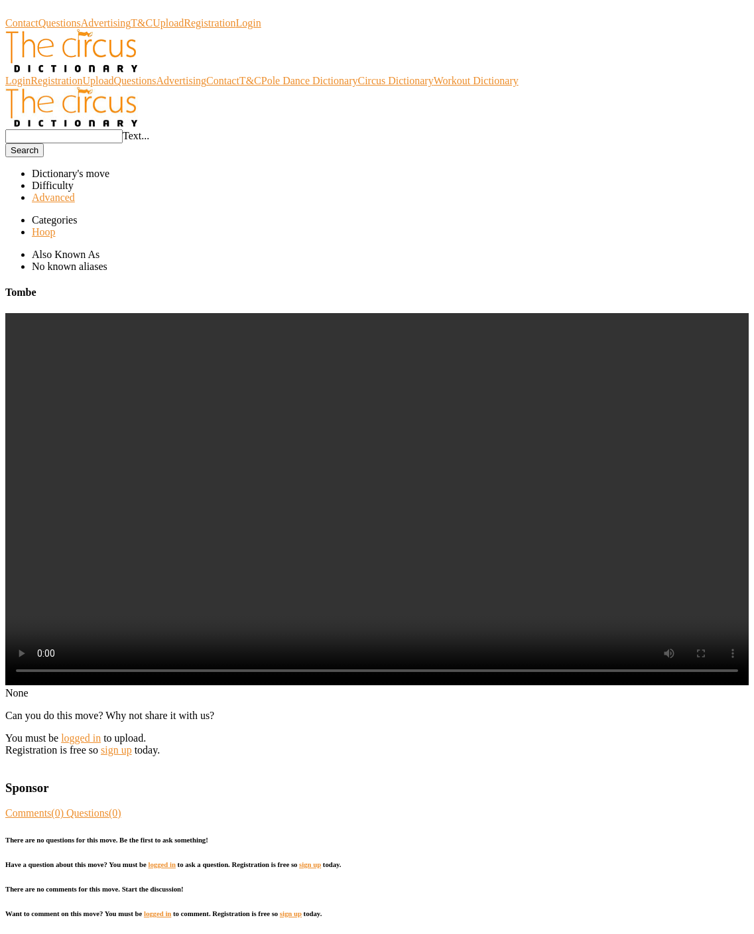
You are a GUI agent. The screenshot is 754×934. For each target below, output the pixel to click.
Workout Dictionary (476, 80)
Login (248, 23)
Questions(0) (93, 813)
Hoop (44, 231)
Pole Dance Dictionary (309, 80)
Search (24, 150)
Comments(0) (35, 813)
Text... (136, 135)
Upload (168, 23)
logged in (81, 738)
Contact (21, 23)
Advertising (106, 23)
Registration (209, 23)
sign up (116, 750)
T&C (142, 23)
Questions (59, 23)
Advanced (53, 197)
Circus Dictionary (43, 11)
